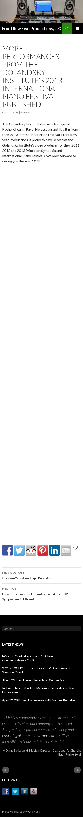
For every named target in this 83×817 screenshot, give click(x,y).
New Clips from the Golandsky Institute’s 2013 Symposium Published (41, 593)
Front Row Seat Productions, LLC (31, 28)
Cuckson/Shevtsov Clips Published (41, 575)
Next (77, 770)
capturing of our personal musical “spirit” (33, 735)
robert (25, 112)
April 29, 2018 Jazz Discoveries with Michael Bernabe (38, 700)
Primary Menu (77, 28)
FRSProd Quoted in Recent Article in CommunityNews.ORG (27, 658)
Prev (5, 770)
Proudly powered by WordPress (21, 811)
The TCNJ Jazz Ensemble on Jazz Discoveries (33, 680)
